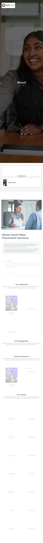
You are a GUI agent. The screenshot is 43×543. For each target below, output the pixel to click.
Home (19, 85)
